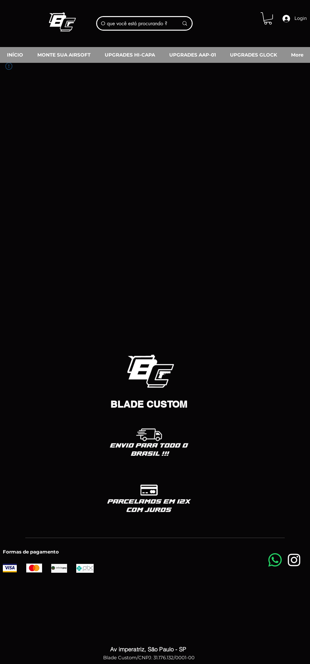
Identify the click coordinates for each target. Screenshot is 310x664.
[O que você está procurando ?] (135, 23)
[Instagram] (294, 560)
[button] (268, 18)
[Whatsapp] (275, 560)
